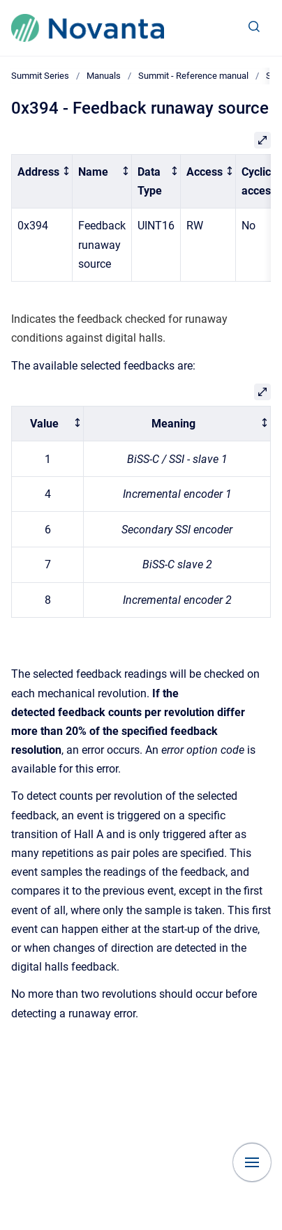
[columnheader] (42, 181)
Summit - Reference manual (193, 75)
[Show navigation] (252, 1162)
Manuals (104, 75)
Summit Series (40, 75)
